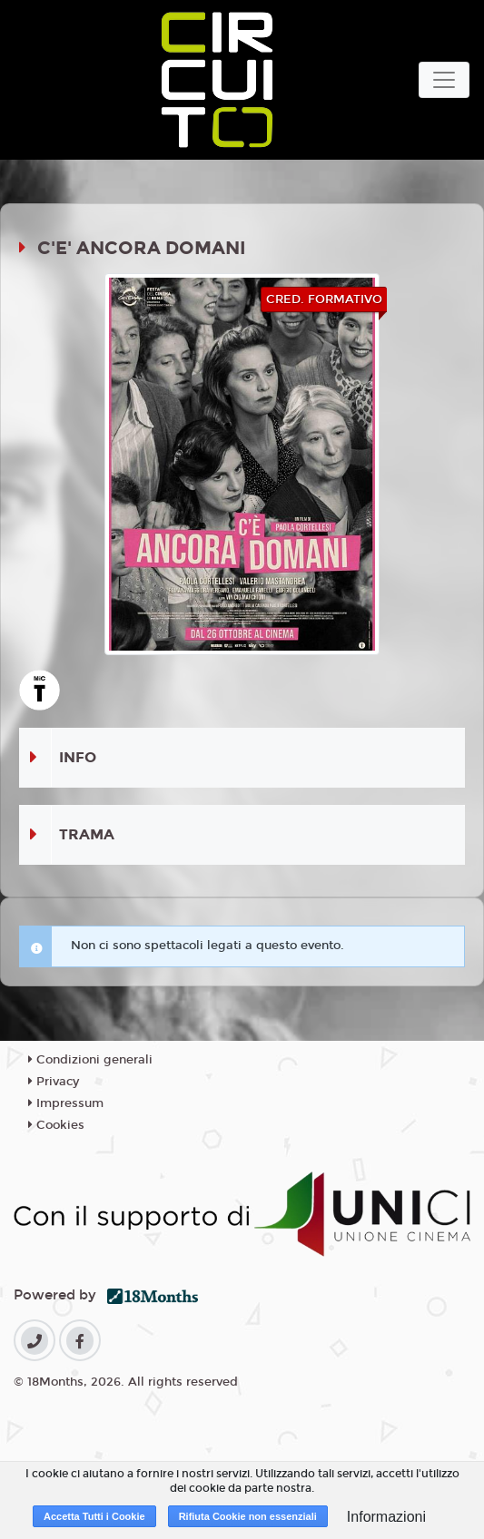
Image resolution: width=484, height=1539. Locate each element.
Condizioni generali (90, 1060)
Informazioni (386, 1516)
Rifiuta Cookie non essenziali (248, 1516)
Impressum (66, 1103)
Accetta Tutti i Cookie (94, 1516)
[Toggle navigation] (444, 80)
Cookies (56, 1125)
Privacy (53, 1081)
